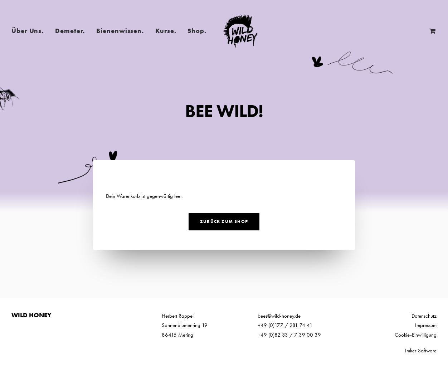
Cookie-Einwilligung (416, 334)
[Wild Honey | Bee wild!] (240, 31)
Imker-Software (421, 350)
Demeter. (70, 30)
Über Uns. (27, 30)
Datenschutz (424, 315)
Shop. (197, 30)
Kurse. (165, 30)
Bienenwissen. (120, 30)
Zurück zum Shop (224, 221)
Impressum (426, 325)
